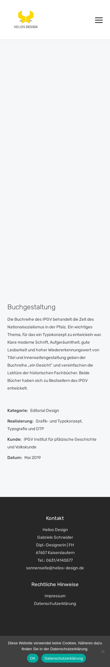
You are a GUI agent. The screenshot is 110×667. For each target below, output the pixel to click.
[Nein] (103, 651)
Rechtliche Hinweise (55, 584)
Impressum (55, 595)
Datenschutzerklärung (55, 603)
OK (32, 658)
